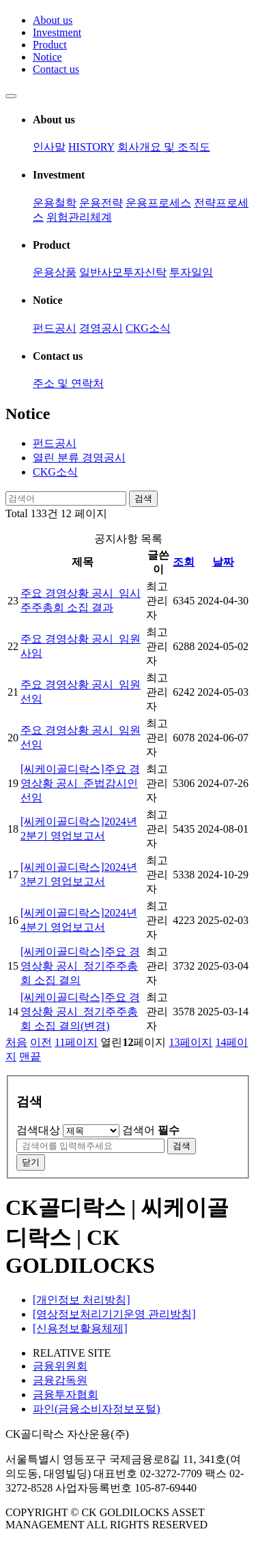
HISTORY (91, 147)
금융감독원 (60, 1380)
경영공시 (101, 328)
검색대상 (38, 1130)
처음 (16, 1042)
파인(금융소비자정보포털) (96, 1409)
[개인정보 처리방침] (81, 1300)
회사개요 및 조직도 (163, 147)
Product (50, 44)
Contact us (56, 69)
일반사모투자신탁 (123, 272)
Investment (57, 32)
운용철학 (54, 203)
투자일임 (191, 272)
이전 (41, 1042)
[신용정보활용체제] (80, 1328)
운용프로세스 (158, 203)
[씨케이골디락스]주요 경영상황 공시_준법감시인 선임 (80, 783)
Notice (47, 57)
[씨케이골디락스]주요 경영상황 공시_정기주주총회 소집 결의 (80, 966)
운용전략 (101, 203)
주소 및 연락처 (68, 383)
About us (52, 20)
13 (190, 1042)
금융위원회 (60, 1366)
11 (76, 1042)
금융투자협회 (65, 1394)
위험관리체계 (79, 217)
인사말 (49, 147)
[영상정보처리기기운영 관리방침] (114, 1314)
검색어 (151, 1130)
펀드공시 (54, 328)
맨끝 (30, 1056)
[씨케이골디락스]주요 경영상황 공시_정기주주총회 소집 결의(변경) (80, 1011)
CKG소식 (148, 328)
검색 (143, 498)
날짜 (223, 562)
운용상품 (54, 272)
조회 (184, 562)
